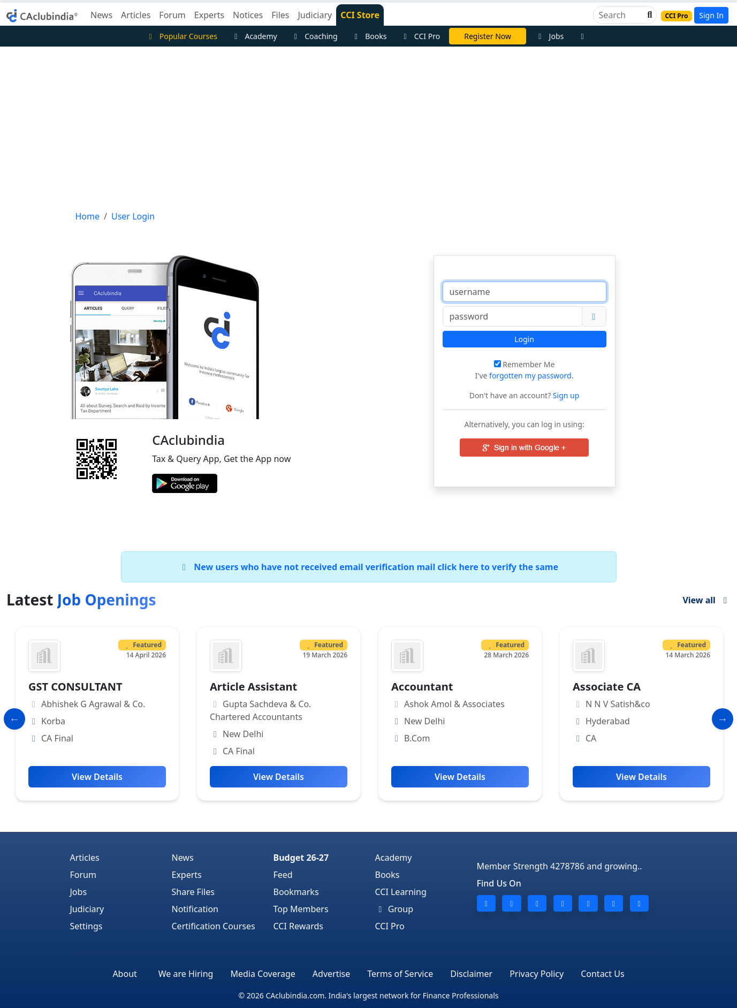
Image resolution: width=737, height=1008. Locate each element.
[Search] (620, 15)
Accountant (422, 686)
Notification (195, 909)
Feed (283, 875)
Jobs (549, 36)
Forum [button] (172, 15)
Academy (254, 36)
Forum (83, 875)
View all (706, 600)
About (124, 974)
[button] (648, 15)
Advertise (331, 974)
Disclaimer (471, 974)
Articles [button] (135, 15)
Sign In (711, 15)
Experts (187, 875)
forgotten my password (530, 375)
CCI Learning (401, 892)
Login (524, 339)
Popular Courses (181, 36)
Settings (86, 926)
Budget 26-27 (301, 857)
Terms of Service (400, 974)
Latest (81, 599)
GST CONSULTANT (75, 686)
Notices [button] (248, 15)
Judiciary (87, 909)
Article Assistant (253, 686)
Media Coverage (262, 974)
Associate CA (607, 686)
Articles (85, 857)
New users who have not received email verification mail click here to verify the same (368, 567)
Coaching (314, 36)
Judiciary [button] (315, 15)
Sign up (565, 395)
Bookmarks (296, 892)
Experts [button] (209, 15)
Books (369, 36)
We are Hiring (186, 974)
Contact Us (602, 974)
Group (394, 909)
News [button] (101, 15)
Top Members (301, 909)
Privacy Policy (537, 974)
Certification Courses (213, 926)
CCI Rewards (298, 926)
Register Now (487, 36)
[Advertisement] (369, 127)
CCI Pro (420, 36)
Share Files (193, 892)
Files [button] (280, 15)
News (183, 857)
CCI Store (359, 15)
